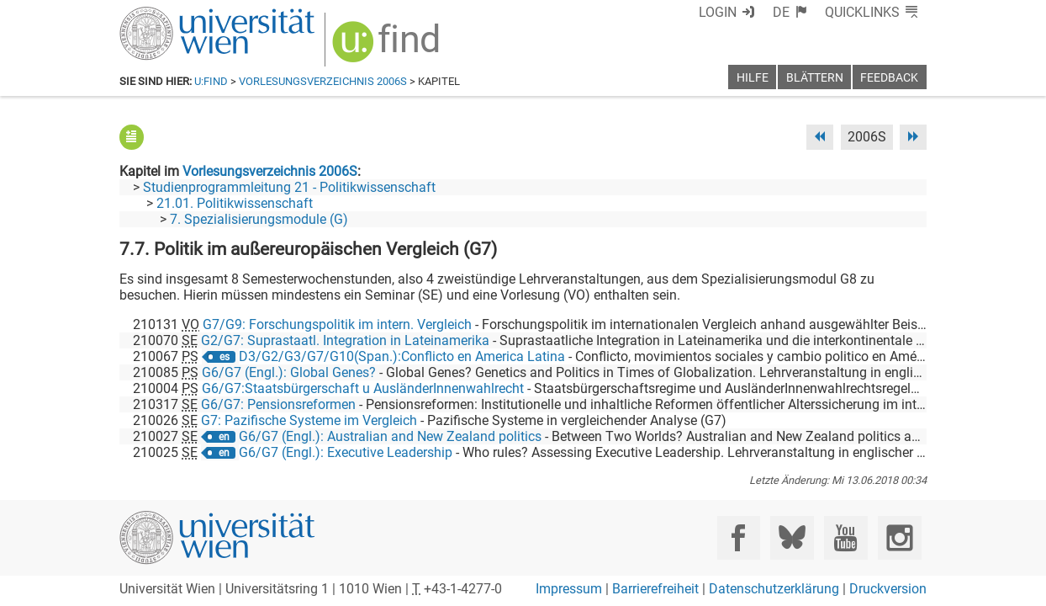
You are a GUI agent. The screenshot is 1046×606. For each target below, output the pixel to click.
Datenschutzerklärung (774, 589)
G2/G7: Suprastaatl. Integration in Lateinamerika (345, 340)
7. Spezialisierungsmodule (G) (259, 219)
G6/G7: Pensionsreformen (278, 404)
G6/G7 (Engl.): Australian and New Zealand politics (390, 436)
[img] (388, 48)
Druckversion (888, 589)
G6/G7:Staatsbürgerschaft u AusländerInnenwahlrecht (363, 388)
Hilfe (753, 78)
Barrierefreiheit (655, 589)
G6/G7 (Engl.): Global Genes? (289, 372)
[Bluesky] (791, 537)
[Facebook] (738, 537)
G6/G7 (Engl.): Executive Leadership (345, 452)
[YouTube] (845, 537)
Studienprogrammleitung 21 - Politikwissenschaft (289, 187)
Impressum (569, 589)
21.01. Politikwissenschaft (234, 203)
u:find (211, 81)
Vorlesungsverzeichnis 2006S (323, 81)
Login (718, 12)
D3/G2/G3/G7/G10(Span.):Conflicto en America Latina (402, 356)
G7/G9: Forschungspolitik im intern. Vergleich (337, 324)
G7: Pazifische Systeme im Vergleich (309, 420)
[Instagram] (899, 537)
